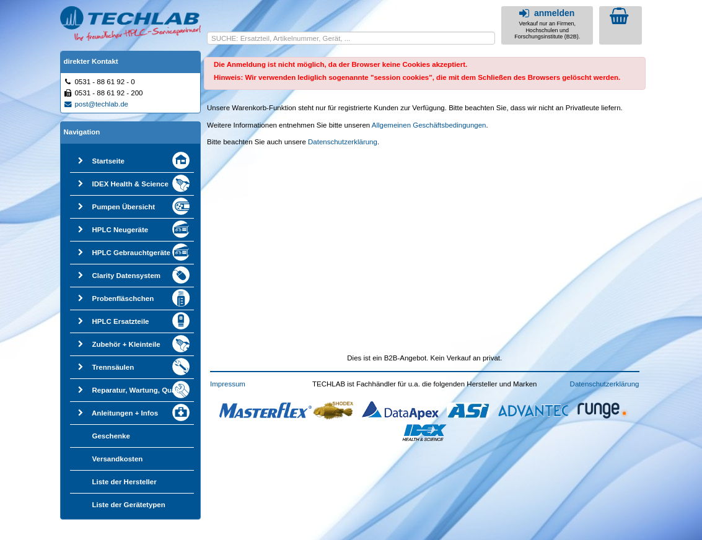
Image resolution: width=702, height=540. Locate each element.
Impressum (227, 384)
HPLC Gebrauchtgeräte (131, 252)
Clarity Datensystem (126, 275)
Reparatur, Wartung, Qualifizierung (150, 390)
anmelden (545, 13)
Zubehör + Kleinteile (126, 344)
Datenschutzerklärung (342, 142)
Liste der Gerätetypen (128, 504)
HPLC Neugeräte (120, 229)
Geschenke (110, 436)
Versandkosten (117, 459)
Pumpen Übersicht (123, 207)
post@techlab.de (96, 104)
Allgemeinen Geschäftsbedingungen (429, 125)
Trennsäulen (113, 367)
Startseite (108, 161)
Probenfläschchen (123, 298)
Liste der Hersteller (124, 482)
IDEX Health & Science (130, 184)
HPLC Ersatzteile (120, 321)
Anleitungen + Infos (125, 413)
